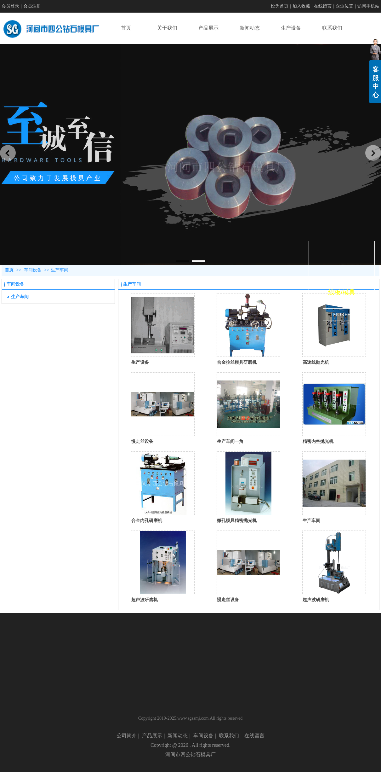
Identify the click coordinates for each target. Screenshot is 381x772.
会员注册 (32, 6)
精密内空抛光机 (318, 441)
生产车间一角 (230, 441)
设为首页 (279, 6)
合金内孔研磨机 (146, 520)
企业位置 (344, 6)
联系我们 (229, 735)
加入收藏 (301, 6)
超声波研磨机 (144, 599)
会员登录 (10, 6)
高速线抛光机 (316, 362)
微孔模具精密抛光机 (237, 520)
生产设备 (140, 362)
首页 (9, 270)
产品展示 (152, 735)
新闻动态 (178, 735)
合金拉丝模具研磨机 (237, 362)
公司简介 (127, 735)
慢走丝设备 (142, 441)
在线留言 (323, 6)
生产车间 (59, 270)
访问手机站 (368, 6)
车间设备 (33, 270)
